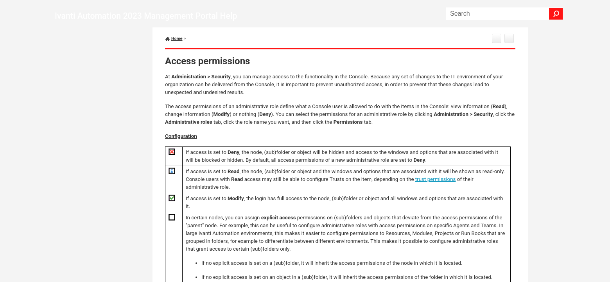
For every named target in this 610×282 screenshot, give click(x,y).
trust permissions (435, 179)
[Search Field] (504, 13)
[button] (556, 13)
